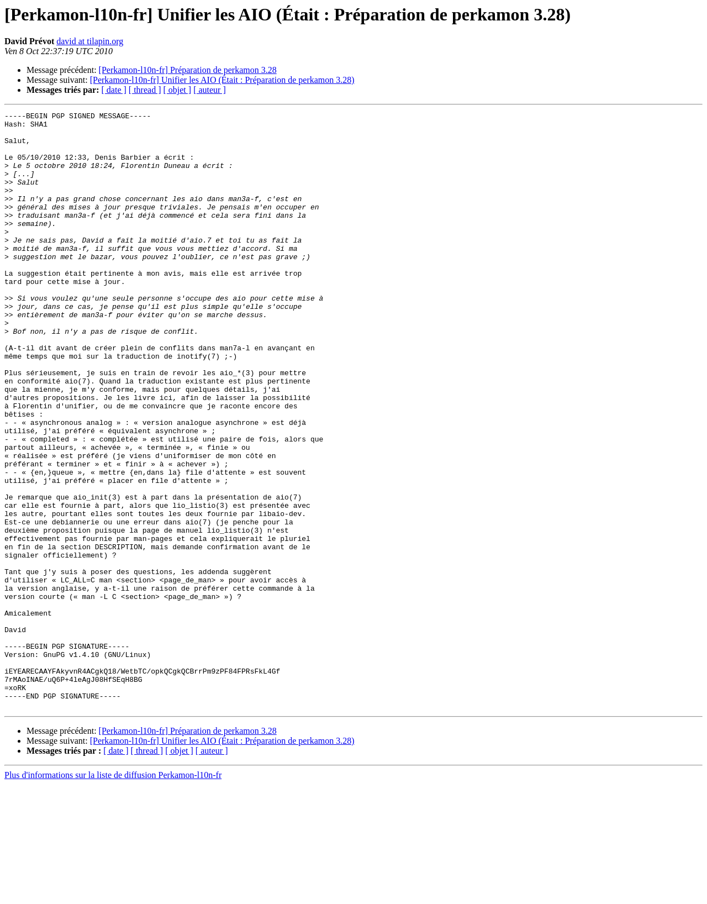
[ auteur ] (209, 89)
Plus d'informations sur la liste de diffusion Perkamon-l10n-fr (112, 894)
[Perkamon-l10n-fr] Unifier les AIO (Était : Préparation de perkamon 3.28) (222, 80)
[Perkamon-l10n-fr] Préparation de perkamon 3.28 (188, 70)
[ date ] (114, 89)
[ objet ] (177, 89)
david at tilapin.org (89, 41)
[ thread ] (145, 89)
